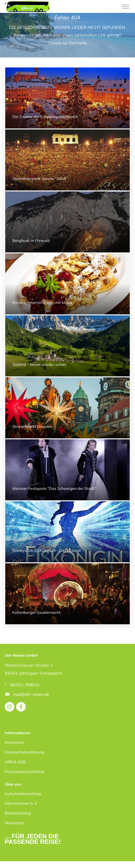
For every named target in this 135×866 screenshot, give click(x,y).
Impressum (14, 742)
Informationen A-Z (21, 803)
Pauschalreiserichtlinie (25, 771)
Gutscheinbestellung (23, 793)
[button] (8, 857)
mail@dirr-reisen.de (31, 694)
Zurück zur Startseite (67, 42)
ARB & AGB (15, 761)
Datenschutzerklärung (24, 752)
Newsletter (15, 822)
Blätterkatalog (18, 813)
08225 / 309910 (24, 684)
